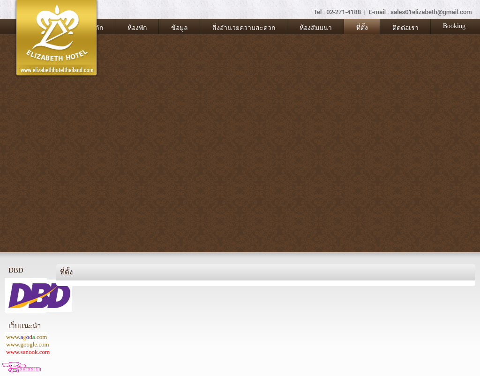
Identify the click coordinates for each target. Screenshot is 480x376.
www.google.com (27, 344)
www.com (26, 336)
